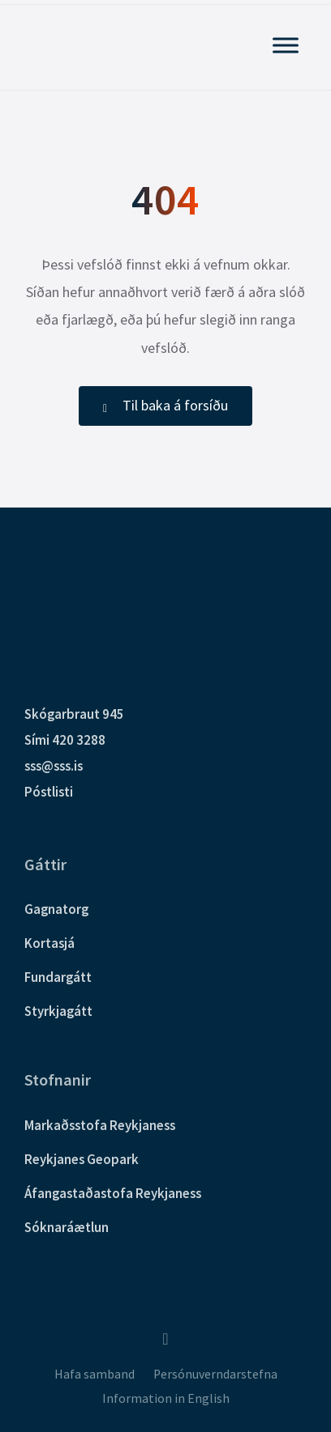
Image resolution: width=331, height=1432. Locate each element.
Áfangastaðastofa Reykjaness (112, 1193)
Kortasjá (49, 943)
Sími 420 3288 (64, 740)
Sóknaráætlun (66, 1227)
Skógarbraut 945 (74, 714)
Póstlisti (48, 792)
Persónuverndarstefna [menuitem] (215, 1374)
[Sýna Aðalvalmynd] (286, 45)
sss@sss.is (53, 766)
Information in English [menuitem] (166, 1398)
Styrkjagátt (58, 1011)
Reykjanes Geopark (81, 1159)
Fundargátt (58, 977)
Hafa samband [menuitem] (94, 1374)
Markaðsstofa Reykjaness (99, 1125)
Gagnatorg (56, 909)
